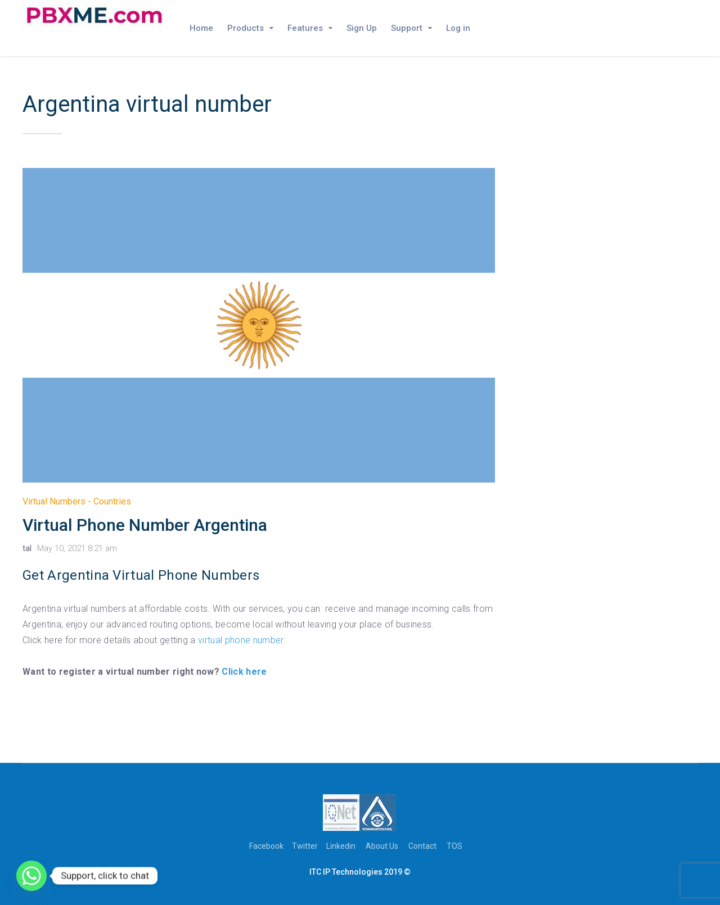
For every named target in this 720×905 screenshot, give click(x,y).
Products (245, 28)
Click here (244, 671)
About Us (382, 846)
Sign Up (361, 28)
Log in (458, 28)
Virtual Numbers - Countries (76, 501)
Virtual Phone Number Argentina (144, 525)
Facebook (266, 846)
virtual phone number (240, 640)
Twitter (305, 846)
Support (406, 28)
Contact (422, 846)
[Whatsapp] (31, 876)
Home (201, 28)
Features (305, 28)
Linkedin (341, 846)
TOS (454, 846)
